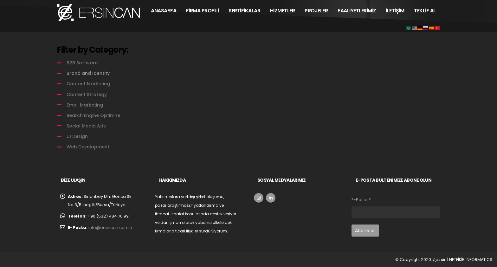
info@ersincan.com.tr (110, 228)
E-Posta (361, 200)
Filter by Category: (92, 49)
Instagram (258, 198)
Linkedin (270, 198)
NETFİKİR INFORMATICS (470, 259)
